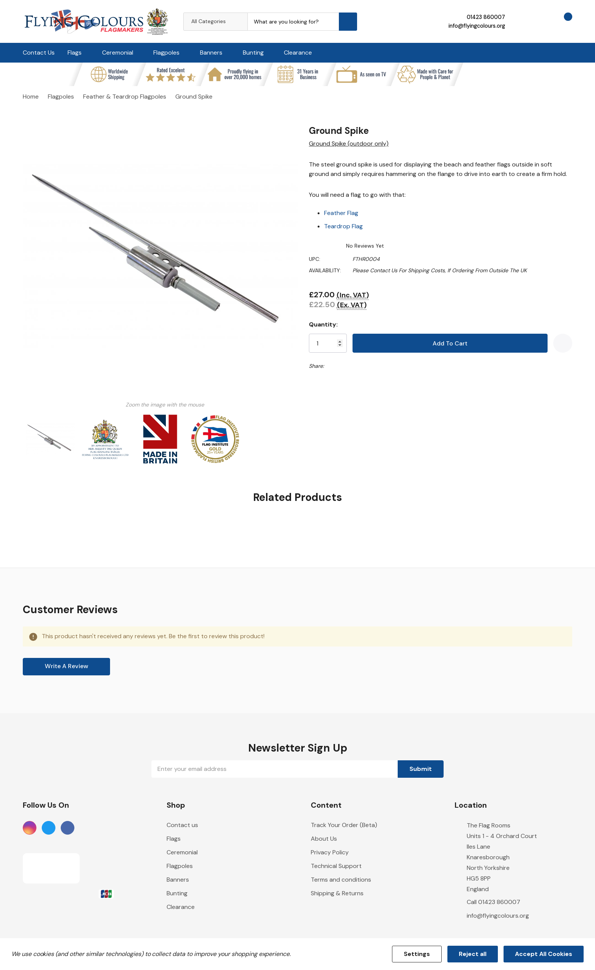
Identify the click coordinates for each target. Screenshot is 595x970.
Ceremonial (117, 53)
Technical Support (336, 866)
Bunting (253, 53)
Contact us (182, 825)
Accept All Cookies (543, 954)
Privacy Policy (330, 852)
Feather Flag (341, 213)
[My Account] (520, 21)
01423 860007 (486, 17)
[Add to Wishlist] (562, 343)
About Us (324, 839)
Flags (75, 53)
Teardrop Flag (343, 226)
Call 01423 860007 (493, 902)
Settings (417, 954)
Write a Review (66, 666)
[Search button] (348, 22)
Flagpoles (166, 53)
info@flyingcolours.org (477, 25)
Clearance (298, 53)
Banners (211, 53)
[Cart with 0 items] (561, 21)
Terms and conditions (341, 880)
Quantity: (323, 324)
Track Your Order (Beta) (344, 825)
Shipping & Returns (337, 893)
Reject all (472, 954)
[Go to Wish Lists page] (541, 21)
